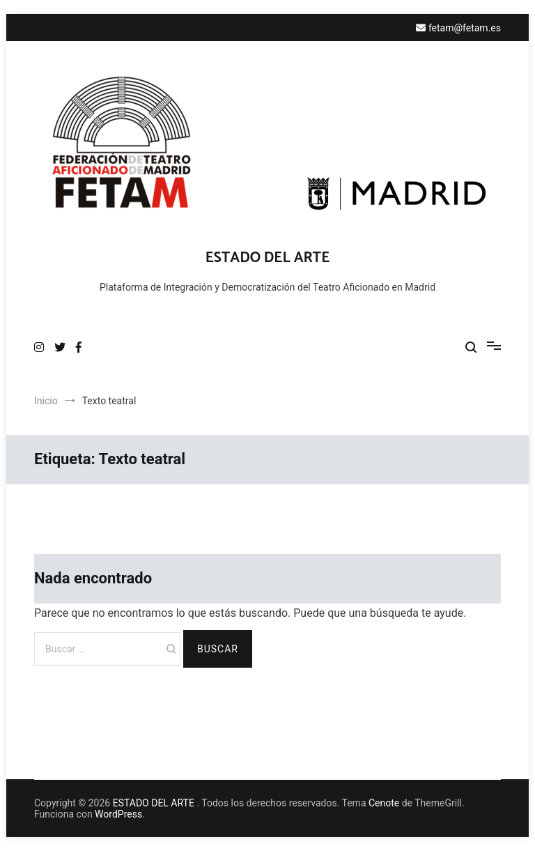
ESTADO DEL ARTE (268, 258)
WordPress (118, 814)
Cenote (384, 802)
